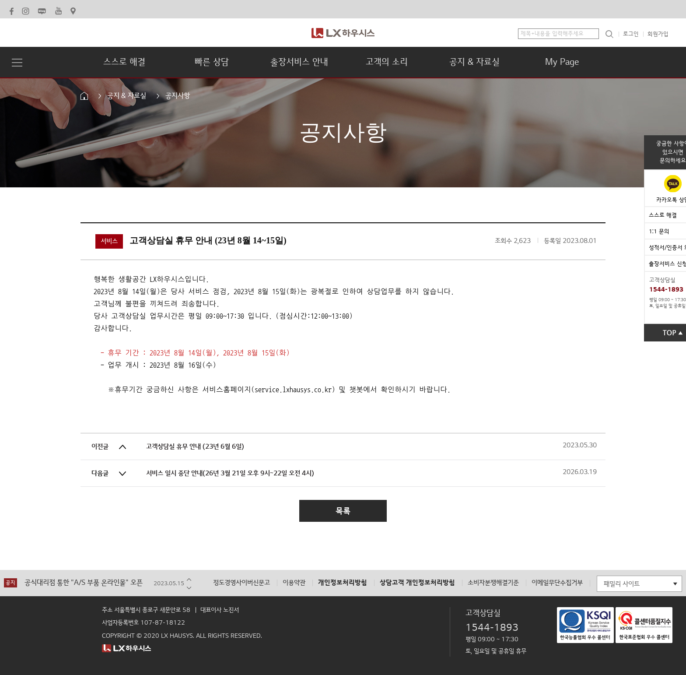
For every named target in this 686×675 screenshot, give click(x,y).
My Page (562, 62)
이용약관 (294, 583)
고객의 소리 (387, 62)
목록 (343, 510)
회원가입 (658, 34)
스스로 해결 (124, 62)
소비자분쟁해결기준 (493, 583)
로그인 (631, 34)
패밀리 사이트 (622, 583)
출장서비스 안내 (299, 62)
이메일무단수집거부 (557, 583)
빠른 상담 (212, 62)
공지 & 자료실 (474, 62)
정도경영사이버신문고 (241, 583)
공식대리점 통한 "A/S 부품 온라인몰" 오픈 (83, 583)
